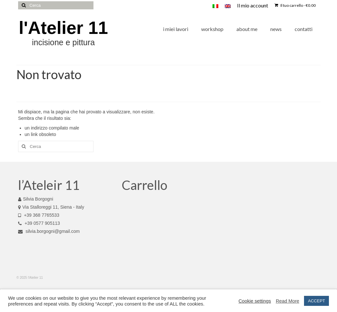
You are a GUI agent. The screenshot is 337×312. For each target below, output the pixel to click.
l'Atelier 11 (63, 28)
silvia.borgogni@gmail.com (49, 231)
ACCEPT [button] (316, 300)
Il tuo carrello (295, 5)
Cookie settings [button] (255, 301)
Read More (287, 301)
